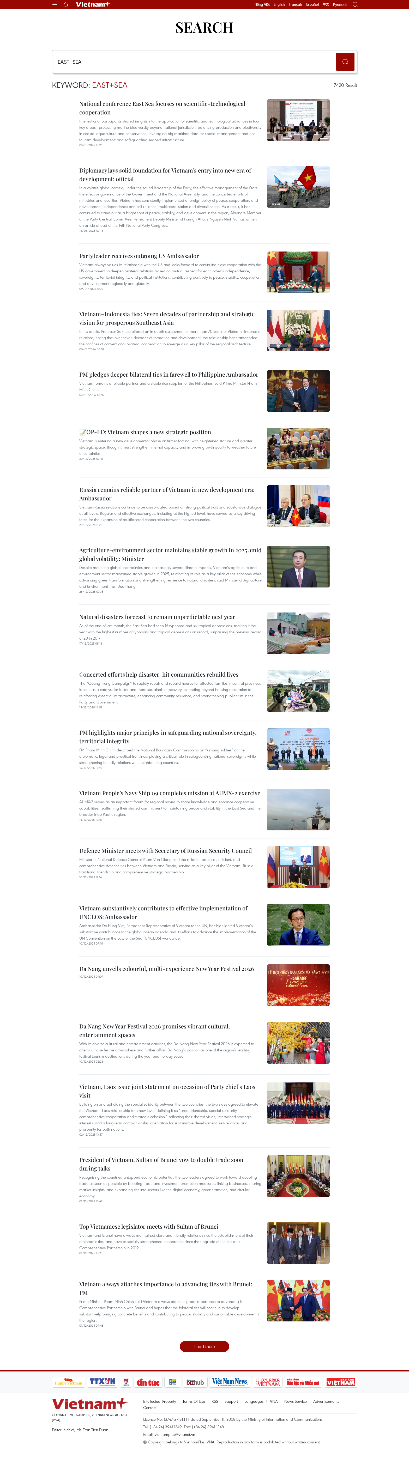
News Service (295, 1401)
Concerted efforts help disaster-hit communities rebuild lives (158, 674)
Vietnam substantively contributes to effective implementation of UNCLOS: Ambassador (163, 912)
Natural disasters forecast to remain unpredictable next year (157, 617)
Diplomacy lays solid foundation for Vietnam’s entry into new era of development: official (165, 174)
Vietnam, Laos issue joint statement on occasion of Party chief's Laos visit (167, 1091)
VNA (274, 1401)
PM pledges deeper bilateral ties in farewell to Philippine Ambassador (168, 374)
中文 (326, 4)
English (279, 4)
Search (204, 26)
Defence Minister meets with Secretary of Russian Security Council (165, 850)
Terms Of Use (194, 1401)
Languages (253, 1401)
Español (312, 4)
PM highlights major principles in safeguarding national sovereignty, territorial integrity (168, 736)
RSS (215, 1401)
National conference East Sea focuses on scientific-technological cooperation (162, 108)
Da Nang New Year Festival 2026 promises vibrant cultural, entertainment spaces (154, 1030)
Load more (204, 1346)
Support (231, 1401)
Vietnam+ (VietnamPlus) (93, 4)
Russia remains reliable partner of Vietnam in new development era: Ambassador (167, 494)
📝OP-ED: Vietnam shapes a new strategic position (145, 432)
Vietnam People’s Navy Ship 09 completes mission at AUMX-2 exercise (169, 793)
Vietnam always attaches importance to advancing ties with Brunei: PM (165, 1288)
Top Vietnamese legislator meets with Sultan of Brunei (148, 1226)
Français (295, 4)
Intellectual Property (159, 1401)
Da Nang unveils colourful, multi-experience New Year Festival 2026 (166, 968)
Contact (150, 1407)
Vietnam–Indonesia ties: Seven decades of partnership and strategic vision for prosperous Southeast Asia (167, 318)
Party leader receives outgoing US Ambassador (139, 256)
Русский (340, 5)
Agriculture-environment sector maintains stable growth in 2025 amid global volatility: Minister (170, 554)
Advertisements (326, 1401)
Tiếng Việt (262, 4)
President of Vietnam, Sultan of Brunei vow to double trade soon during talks (161, 1164)
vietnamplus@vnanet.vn (175, 1434)
